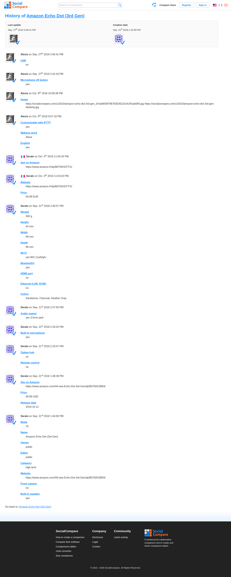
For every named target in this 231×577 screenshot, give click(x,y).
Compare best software (68, 542)
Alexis (24, 54)
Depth (24, 242)
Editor (24, 453)
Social (159, 533)
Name (24, 432)
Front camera (29, 483)
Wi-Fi (24, 253)
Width (24, 232)
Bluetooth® (27, 263)
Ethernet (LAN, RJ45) (33, 283)
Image (24, 99)
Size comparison (64, 555)
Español (226, 5)
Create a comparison (154, 5)
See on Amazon (30, 162)
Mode (24, 422)
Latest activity (121, 537)
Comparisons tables (66, 546)
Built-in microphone (33, 333)
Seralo (30, 156)
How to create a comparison (70, 537)
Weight (25, 212)
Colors (25, 294)
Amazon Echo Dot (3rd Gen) (55, 15)
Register (186, 5)
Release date (28, 402)
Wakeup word (29, 133)
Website (25, 182)
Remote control (30, 362)
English (215, 5)
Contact (96, 546)
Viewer (25, 442)
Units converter (63, 551)
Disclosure (97, 537)
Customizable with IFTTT (36, 122)
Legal (95, 542)
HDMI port (27, 273)
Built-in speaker (30, 494)
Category (26, 463)
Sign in (202, 5)
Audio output (29, 313)
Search (119, 5)
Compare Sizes (167, 5)
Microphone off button (34, 80)
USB (23, 60)
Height (25, 222)
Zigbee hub (27, 352)
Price (24, 192)
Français (220, 5)
